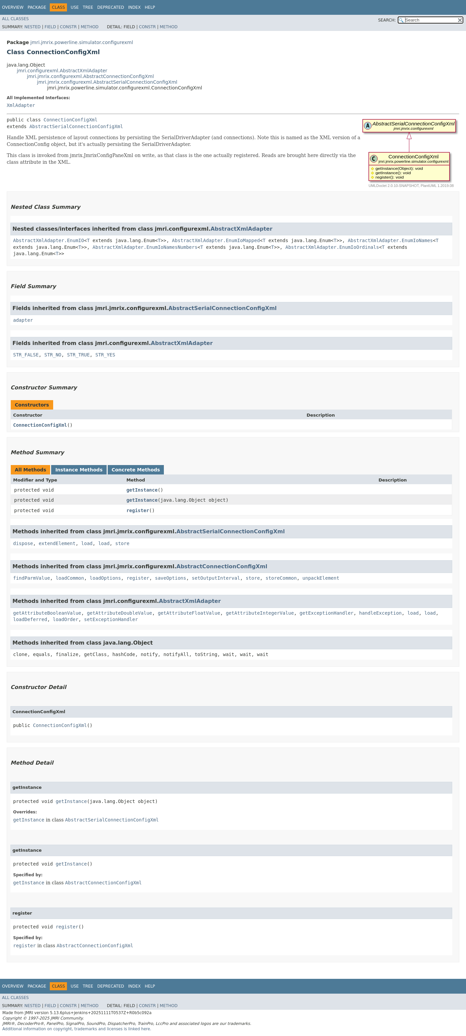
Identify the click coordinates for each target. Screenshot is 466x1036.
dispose (23, 543)
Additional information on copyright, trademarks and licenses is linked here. (76, 1029)
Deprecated (110, 7)
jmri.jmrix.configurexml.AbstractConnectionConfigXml (90, 76)
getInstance (142, 490)
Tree (88, 7)
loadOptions (105, 578)
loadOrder (65, 619)
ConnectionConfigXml (71, 119)
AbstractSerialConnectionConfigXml (76, 126)
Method (90, 27)
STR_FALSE (26, 354)
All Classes (15, 18)
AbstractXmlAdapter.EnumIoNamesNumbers (145, 247)
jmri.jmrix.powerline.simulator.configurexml (81, 42)
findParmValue (31, 578)
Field (50, 27)
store (122, 543)
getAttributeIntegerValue (260, 613)
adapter (23, 320)
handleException (380, 613)
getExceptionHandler (326, 613)
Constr (68, 27)
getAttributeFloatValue (189, 613)
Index (134, 7)
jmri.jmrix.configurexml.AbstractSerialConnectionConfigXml (107, 82)
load (87, 543)
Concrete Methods (136, 469)
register (138, 510)
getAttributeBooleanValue (47, 613)
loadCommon (70, 578)
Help (150, 7)
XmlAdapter (21, 105)
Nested (32, 27)
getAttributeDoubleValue (119, 613)
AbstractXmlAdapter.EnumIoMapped (216, 240)
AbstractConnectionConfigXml (221, 566)
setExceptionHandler (111, 619)
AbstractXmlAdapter (242, 229)
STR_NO (53, 354)
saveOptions (170, 578)
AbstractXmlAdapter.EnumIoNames (390, 240)
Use (75, 7)
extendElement (57, 543)
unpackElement (320, 578)
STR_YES (105, 354)
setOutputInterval (216, 578)
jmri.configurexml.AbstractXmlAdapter (62, 70)
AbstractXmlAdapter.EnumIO (48, 240)
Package (37, 7)
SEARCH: (387, 20)
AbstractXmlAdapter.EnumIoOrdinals (332, 247)
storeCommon (281, 578)
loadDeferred (30, 619)
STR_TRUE (78, 354)
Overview (13, 7)
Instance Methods (78, 469)
